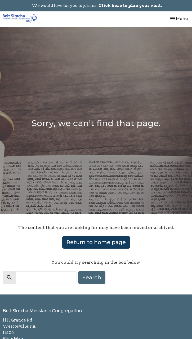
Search (91, 277)
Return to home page (96, 242)
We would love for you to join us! (97, 5)
